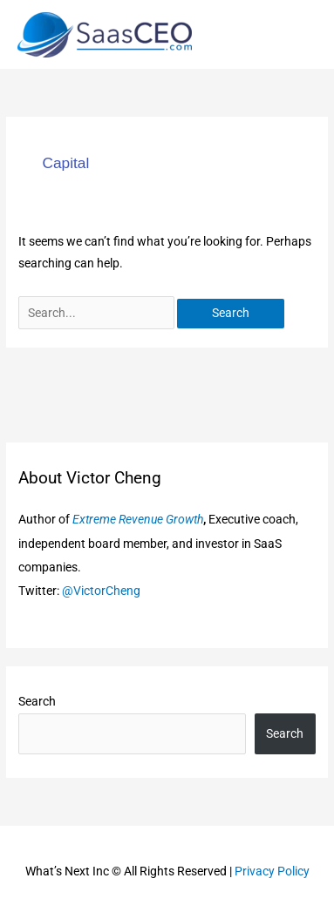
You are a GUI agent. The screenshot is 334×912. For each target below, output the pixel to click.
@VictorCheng (101, 591)
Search (37, 701)
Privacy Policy (272, 871)
